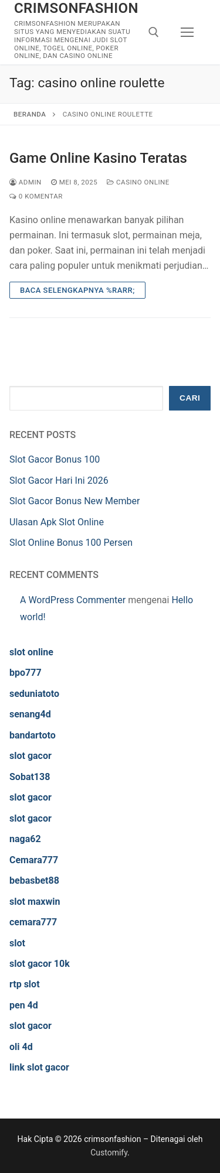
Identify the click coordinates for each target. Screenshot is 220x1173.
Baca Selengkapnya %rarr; (77, 290)
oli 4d (21, 1046)
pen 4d (23, 1005)
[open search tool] (153, 32)
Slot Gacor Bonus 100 (54, 459)
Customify (108, 1152)
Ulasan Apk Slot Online (57, 522)
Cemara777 (33, 860)
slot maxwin (34, 901)
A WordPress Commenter (73, 600)
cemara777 (33, 922)
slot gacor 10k (39, 963)
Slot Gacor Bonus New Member (74, 501)
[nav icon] (187, 32)
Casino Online (138, 182)
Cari (190, 398)
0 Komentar (36, 196)
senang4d (30, 714)
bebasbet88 (34, 880)
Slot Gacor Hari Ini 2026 (59, 480)
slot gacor (30, 755)
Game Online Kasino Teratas (98, 158)
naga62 (25, 838)
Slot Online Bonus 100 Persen (71, 542)
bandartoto (32, 735)
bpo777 (25, 672)
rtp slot (24, 984)
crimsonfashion (76, 8)
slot (17, 943)
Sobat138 (29, 776)
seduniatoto (34, 693)
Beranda (29, 114)
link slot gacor (39, 1067)
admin (25, 182)
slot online (31, 652)
